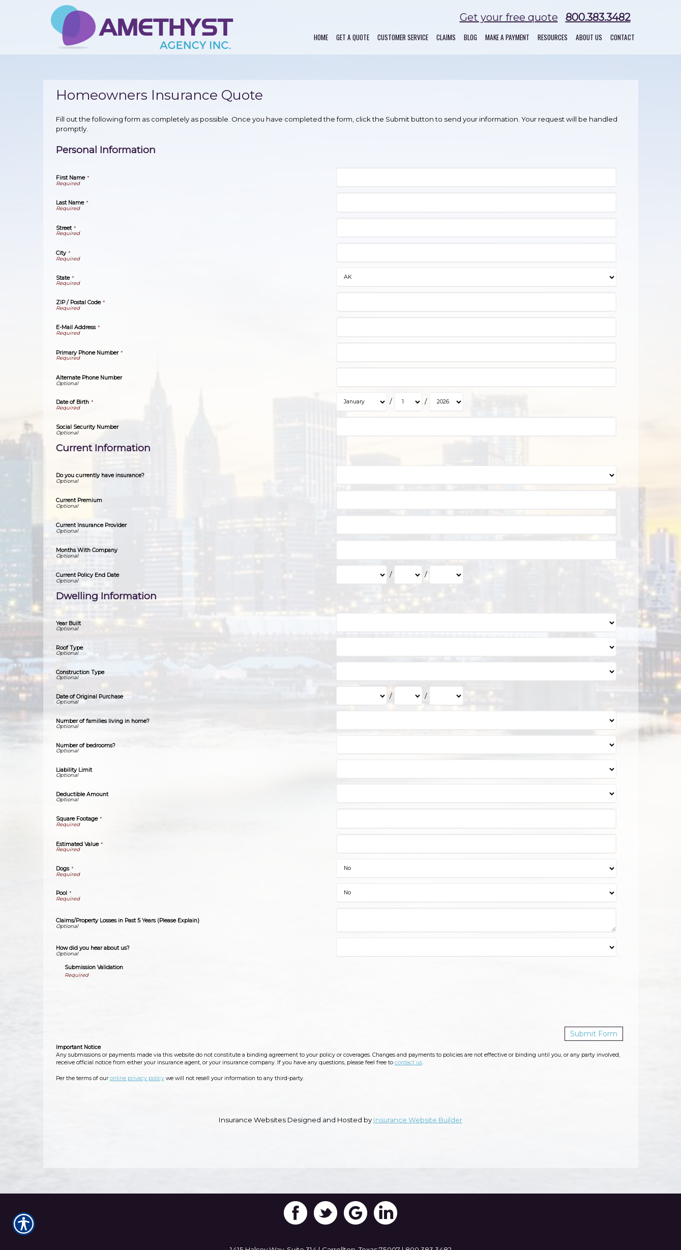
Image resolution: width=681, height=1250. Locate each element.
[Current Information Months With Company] (476, 550)
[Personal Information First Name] (476, 177)
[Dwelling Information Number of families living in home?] (476, 720)
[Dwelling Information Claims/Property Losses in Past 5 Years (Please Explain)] (476, 920)
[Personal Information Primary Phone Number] (476, 352)
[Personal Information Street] (476, 228)
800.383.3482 (598, 17)
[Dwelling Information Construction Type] (476, 671)
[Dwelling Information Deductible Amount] (476, 793)
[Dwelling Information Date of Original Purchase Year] (446, 696)
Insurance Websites (252, 1119)
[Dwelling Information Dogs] (476, 868)
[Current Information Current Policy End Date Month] (361, 575)
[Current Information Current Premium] (476, 500)
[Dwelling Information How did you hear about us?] (476, 947)
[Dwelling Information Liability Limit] (476, 769)
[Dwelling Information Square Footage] (476, 818)
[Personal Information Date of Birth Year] (446, 402)
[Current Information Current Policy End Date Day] (408, 575)
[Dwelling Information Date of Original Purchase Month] (361, 696)
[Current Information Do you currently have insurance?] (476, 475)
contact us (408, 1062)
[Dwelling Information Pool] (476, 893)
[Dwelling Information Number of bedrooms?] (476, 744)
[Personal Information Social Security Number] (476, 427)
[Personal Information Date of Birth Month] (361, 402)
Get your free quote (509, 17)
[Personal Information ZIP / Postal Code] (476, 302)
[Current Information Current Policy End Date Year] (446, 575)
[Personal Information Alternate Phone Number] (476, 377)
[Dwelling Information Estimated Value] (476, 844)
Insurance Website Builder (417, 1119)
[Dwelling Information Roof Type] (476, 647)
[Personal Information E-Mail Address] (476, 327)
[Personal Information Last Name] (476, 202)
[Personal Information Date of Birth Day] (408, 402)
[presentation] (142, 999)
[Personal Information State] (476, 277)
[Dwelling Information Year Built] (476, 622)
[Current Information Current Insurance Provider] (476, 525)
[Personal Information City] (476, 253)
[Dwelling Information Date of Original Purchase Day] (408, 696)
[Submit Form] (596, 1033)
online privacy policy (137, 1077)
